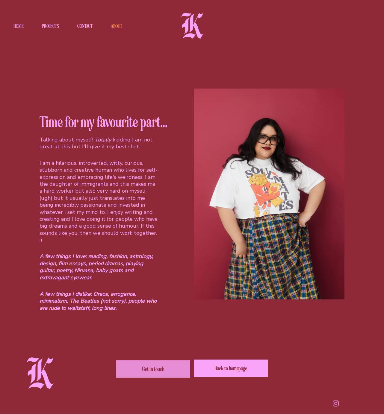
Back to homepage (230, 368)
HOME (18, 26)
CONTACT (85, 26)
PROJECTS (50, 26)
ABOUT (116, 26)
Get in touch (153, 370)
